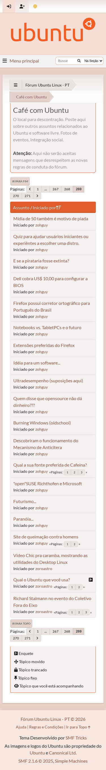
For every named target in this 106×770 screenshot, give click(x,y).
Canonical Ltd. (63, 752)
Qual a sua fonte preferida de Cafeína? (50, 464)
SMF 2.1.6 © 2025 (35, 760)
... (45, 189)
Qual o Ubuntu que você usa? (41, 579)
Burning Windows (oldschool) (42, 422)
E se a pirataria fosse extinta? (41, 260)
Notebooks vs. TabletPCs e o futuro (47, 327)
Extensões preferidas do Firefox (44, 345)
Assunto (21, 207)
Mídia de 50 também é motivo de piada (50, 218)
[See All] (16, 85)
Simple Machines (71, 760)
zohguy (41, 225)
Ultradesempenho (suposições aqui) (48, 380)
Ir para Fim (20, 181)
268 (67, 189)
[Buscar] (79, 61)
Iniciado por (47, 207)
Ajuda (21, 726)
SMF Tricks (76, 737)
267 (56, 189)
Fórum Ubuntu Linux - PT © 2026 (53, 719)
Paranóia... (23, 518)
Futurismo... (24, 501)
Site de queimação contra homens (45, 536)
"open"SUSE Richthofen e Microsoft (47, 483)
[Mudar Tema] (35, 6)
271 (28, 196)
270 (16, 196)
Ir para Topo (21, 623)
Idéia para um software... (36, 362)
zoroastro (43, 568)
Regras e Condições (46, 726)
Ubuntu (37, 752)
